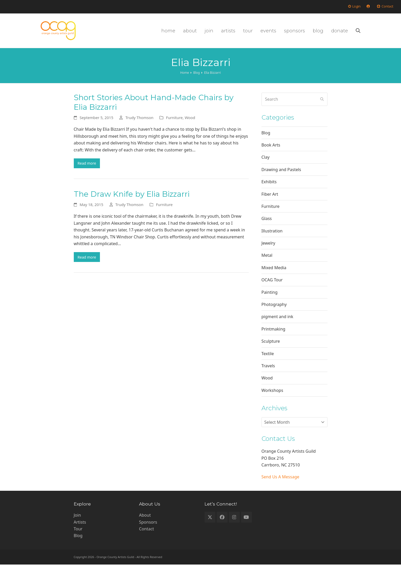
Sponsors (148, 528)
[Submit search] (322, 105)
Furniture (174, 124)
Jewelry (268, 249)
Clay (265, 163)
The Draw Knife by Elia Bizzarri (131, 201)
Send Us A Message (280, 483)
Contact (146, 535)
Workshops (272, 396)
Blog (265, 139)
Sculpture (270, 347)
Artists (80, 528)
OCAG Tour (272, 286)
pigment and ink (277, 323)
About (145, 521)
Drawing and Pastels (281, 176)
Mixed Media (273, 274)
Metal (266, 262)
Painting (269, 298)
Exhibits (269, 188)
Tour (78, 535)
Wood (190, 124)
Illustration (272, 237)
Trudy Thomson (139, 124)
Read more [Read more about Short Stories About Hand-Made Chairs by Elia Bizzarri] (88, 170)
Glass (266, 225)
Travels (268, 372)
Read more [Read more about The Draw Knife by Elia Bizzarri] (88, 265)
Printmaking (273, 335)
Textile (267, 360)
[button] (390, 33)
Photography (274, 311)
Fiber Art (269, 200)
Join (77, 521)
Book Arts (270, 151)
